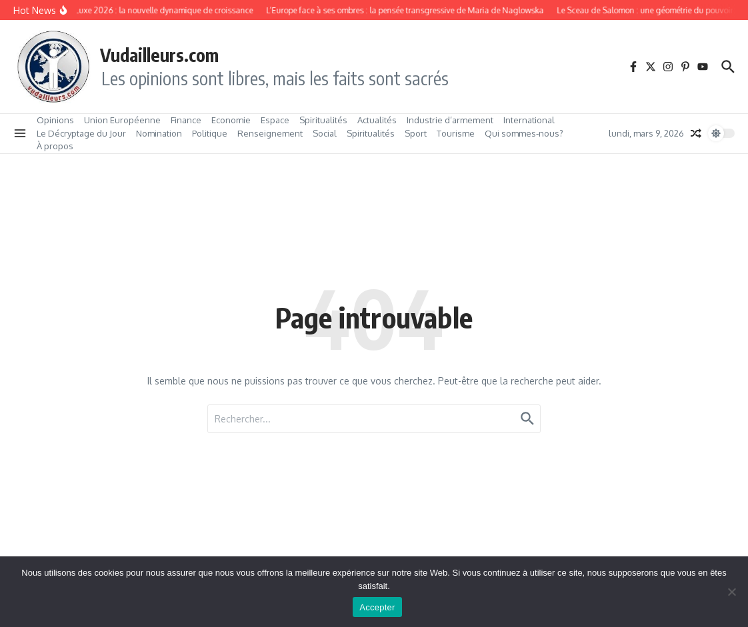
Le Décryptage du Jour (81, 133)
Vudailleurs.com (159, 54)
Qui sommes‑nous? (524, 133)
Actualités (377, 120)
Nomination (159, 133)
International (529, 120)
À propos (55, 146)
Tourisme (456, 133)
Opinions (55, 120)
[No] (731, 591)
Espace (275, 120)
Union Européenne (122, 120)
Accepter (377, 607)
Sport (416, 133)
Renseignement (270, 133)
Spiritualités (323, 120)
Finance (186, 120)
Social (325, 133)
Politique (209, 133)
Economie (231, 120)
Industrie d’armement (450, 120)
